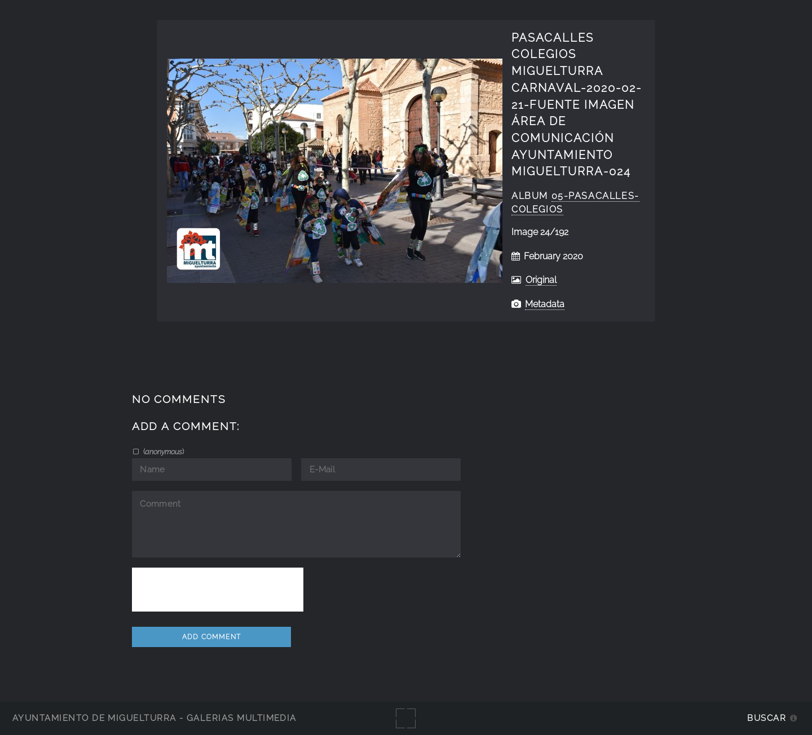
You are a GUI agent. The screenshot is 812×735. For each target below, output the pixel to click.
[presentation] (217, 590)
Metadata (544, 304)
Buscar (766, 718)
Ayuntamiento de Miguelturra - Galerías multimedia (154, 718)
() (163, 451)
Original (541, 279)
